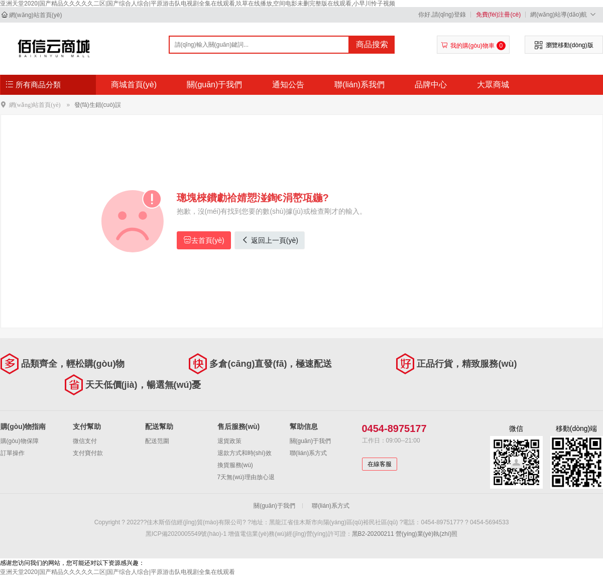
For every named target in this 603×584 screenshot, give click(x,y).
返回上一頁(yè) (269, 240)
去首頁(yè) (203, 240)
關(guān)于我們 (214, 84)
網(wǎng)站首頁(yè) (35, 15)
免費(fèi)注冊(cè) (498, 14)
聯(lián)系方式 (308, 453)
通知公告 (288, 84)
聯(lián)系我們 (359, 84)
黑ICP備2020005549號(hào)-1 (186, 533)
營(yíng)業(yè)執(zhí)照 (426, 533)
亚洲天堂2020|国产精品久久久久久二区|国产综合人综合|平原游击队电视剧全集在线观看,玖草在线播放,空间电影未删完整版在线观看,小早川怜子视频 (197, 3)
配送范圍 (157, 441)
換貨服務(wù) (235, 465)
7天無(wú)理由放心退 (246, 477)
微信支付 (85, 441)
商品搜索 (372, 44)
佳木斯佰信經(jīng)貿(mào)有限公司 (54, 48)
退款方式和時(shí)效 (244, 453)
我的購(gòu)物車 (473, 45)
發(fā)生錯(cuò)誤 (97, 104)
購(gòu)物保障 (20, 441)
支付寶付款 (88, 453)
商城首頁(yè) (134, 84)
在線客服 (380, 464)
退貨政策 (229, 441)
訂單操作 (13, 453)
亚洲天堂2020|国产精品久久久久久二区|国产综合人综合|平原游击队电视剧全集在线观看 (117, 571)
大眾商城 (493, 84)
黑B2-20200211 (373, 533)
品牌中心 (431, 84)
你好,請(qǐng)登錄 (441, 14)
